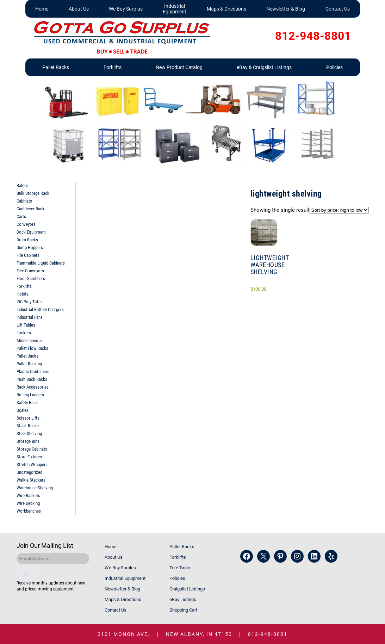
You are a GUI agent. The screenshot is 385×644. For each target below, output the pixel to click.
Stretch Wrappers (32, 464)
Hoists (23, 294)
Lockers (24, 332)
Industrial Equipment (174, 8)
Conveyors (26, 224)
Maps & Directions (226, 9)
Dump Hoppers (30, 247)
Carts (21, 216)
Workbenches (29, 511)
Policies (334, 67)
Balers (22, 185)
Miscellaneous (30, 340)
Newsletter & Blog (285, 9)
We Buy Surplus (126, 9)
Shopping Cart (183, 610)
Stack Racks (28, 425)
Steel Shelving (29, 433)
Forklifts (113, 67)
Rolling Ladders (30, 394)
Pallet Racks (55, 67)
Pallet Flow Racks (32, 348)
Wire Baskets (28, 495)
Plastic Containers (33, 371)
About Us (79, 9)
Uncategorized (29, 472)
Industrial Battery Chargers (40, 309)
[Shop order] (339, 210)
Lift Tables (26, 325)
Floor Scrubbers (31, 278)
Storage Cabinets (32, 449)
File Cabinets (28, 255)
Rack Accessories (33, 387)
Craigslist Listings (187, 589)
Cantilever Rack (30, 208)
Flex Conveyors (30, 270)
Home (41, 9)
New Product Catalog (179, 67)
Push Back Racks (32, 379)
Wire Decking (28, 503)
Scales (23, 410)
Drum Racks (27, 239)
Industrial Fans (30, 317)
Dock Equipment (31, 232)
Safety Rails (27, 402)
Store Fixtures (29, 456)
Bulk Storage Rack (33, 193)
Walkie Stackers (31, 480)
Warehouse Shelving (35, 487)
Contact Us (337, 9)
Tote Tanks (180, 567)
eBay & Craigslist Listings (264, 67)
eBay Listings (182, 599)
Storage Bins (28, 441)
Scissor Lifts (28, 418)
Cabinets (24, 201)
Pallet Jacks (27, 356)
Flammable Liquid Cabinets (41, 263)
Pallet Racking (29, 363)
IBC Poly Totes (30, 301)
